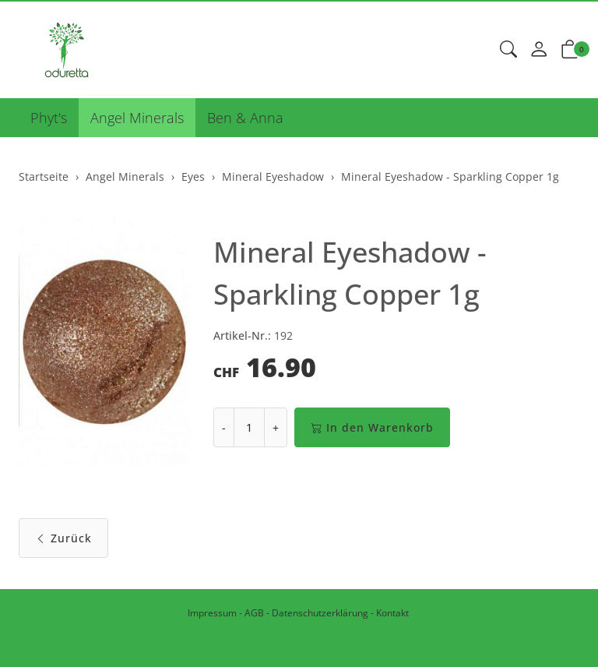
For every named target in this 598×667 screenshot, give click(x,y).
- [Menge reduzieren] (224, 427)
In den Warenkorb (372, 427)
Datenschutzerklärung (320, 612)
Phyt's (48, 117)
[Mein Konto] (539, 50)
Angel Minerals (137, 117)
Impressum (212, 612)
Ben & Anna (245, 117)
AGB (254, 612)
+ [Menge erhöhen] (276, 427)
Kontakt (392, 612)
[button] (508, 50)
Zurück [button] (63, 538)
